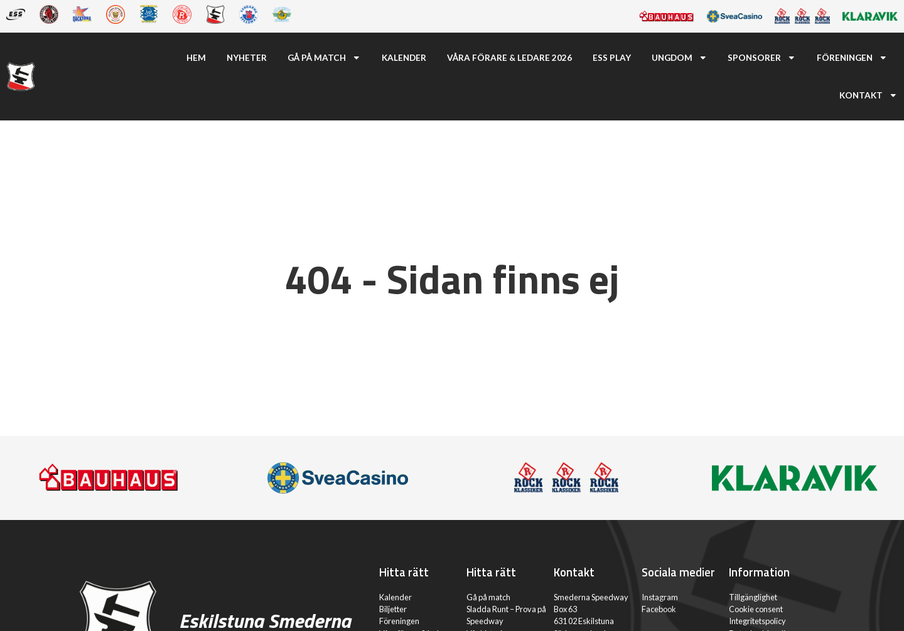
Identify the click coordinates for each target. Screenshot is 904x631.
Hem (196, 58)
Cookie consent (756, 609)
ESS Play (612, 58)
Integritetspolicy (757, 621)
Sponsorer (762, 57)
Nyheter (247, 58)
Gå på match (324, 57)
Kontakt (868, 95)
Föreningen (852, 57)
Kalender (404, 58)
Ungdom (680, 57)
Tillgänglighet (753, 597)
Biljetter (393, 609)
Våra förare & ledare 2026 (509, 58)
